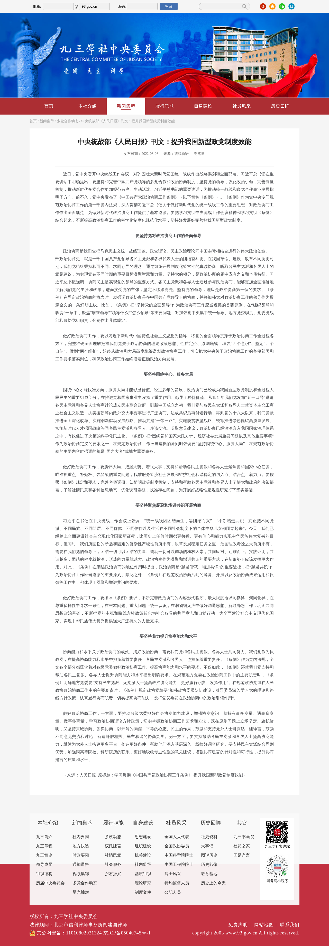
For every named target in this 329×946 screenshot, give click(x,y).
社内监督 (143, 865)
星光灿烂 (80, 892)
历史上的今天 (213, 883)
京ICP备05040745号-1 (127, 933)
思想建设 (143, 837)
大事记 (207, 846)
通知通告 (80, 865)
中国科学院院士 (178, 855)
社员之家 (241, 846)
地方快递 (80, 846)
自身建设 (203, 106)
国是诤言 (241, 855)
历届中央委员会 (50, 883)
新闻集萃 (126, 106)
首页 (48, 106)
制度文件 (143, 892)
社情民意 (113, 855)
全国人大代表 (176, 837)
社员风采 (241, 106)
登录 (168, 6)
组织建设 (143, 846)
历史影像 (209, 865)
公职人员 (172, 892)
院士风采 (172, 874)
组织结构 (44, 874)
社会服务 (113, 865)
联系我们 (289, 925)
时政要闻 (80, 855)
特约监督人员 (176, 883)
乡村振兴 (113, 874)
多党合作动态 (67, 121)
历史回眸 (280, 106)
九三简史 (44, 855)
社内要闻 (80, 837)
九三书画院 (243, 837)
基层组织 (143, 874)
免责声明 (240, 925)
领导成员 (44, 865)
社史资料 (209, 837)
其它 (242, 823)
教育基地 (209, 874)
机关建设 (143, 855)
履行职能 (164, 106)
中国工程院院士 (178, 865)
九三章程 (44, 846)
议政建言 (113, 846)
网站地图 (266, 925)
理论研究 (143, 883)
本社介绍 (87, 106)
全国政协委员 (176, 846)
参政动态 (113, 837)
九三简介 (44, 837)
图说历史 (209, 855)
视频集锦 (80, 874)
